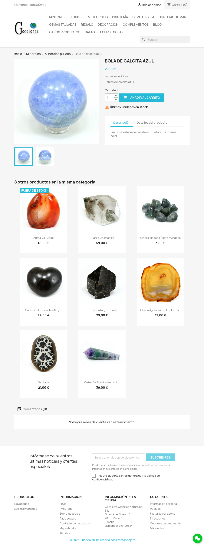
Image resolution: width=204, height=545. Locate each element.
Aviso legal (66, 508)
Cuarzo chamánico (102, 238)
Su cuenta (159, 497)
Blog (157, 24)
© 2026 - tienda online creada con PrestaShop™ (102, 540)
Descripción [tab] (121, 123)
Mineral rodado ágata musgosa (160, 238)
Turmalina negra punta (102, 310)
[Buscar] (165, 39)
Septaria (43, 382)
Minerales (58, 17)
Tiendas (65, 533)
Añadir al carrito (141, 97)
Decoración (108, 24)
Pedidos (155, 508)
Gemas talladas (63, 24)
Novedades (21, 504)
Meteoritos (98, 17)
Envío (63, 504)
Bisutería (120, 17)
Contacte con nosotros (75, 523)
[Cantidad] (109, 97)
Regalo (87, 24)
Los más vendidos (25, 508)
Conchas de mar (172, 17)
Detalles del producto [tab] (152, 123)
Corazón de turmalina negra (43, 310)
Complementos (136, 24)
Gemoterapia (143, 17)
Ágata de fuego (43, 238)
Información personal (163, 504)
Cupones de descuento (165, 523)
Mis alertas (157, 528)
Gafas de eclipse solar (104, 32)
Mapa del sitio (68, 528)
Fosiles (77, 17)
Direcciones (158, 518)
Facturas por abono (162, 513)
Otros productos (64, 32)
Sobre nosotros (70, 513)
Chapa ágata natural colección (160, 310)
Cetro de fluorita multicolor (102, 382)
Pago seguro (68, 518)
